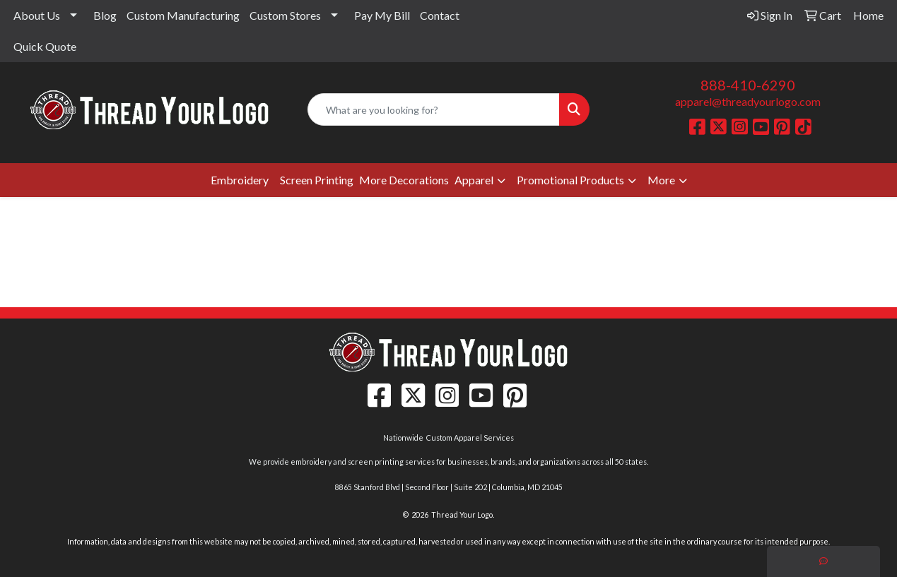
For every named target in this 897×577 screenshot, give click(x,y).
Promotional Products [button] (570, 179)
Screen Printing (316, 179)
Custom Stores (285, 15)
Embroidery (240, 179)
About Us (36, 15)
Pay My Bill (382, 15)
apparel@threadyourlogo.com (748, 101)
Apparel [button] (474, 179)
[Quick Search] (433, 109)
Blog (105, 15)
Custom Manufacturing (183, 15)
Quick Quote (44, 46)
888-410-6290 (747, 84)
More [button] (661, 179)
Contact (439, 15)
